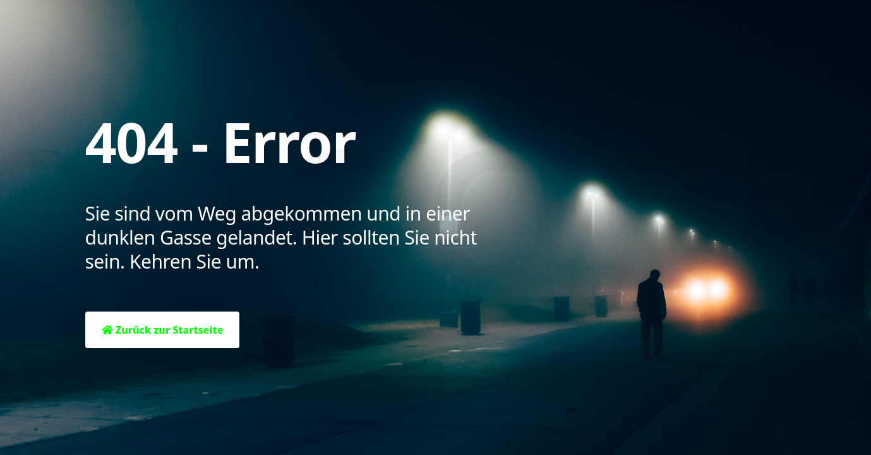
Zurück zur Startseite (163, 330)
